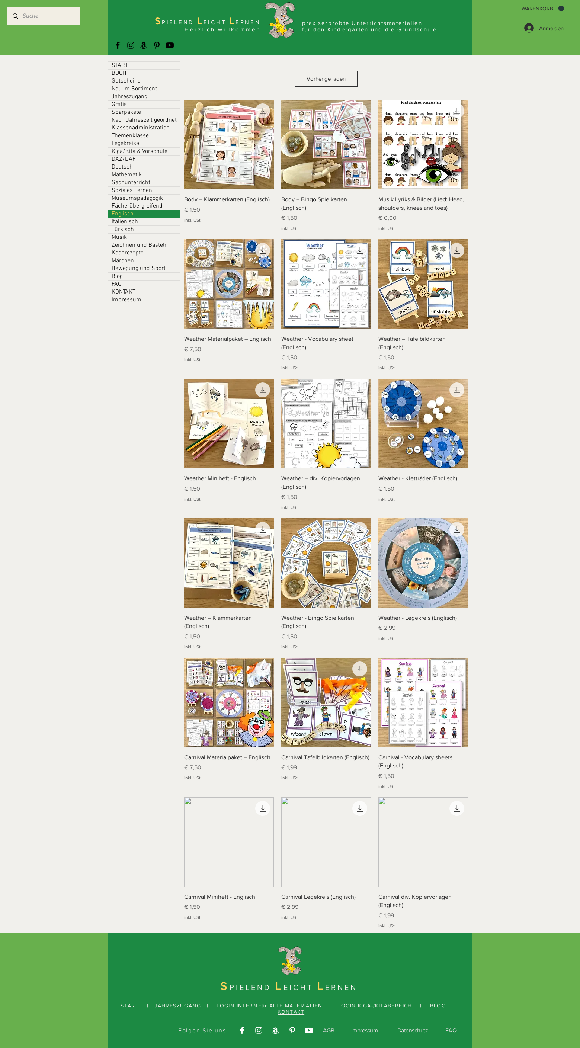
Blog (117, 276)
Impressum (126, 300)
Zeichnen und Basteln (140, 245)
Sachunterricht (131, 182)
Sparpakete (126, 112)
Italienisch (125, 221)
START (120, 65)
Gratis (119, 104)
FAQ (117, 284)
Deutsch (122, 167)
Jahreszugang (129, 96)
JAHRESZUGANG (177, 1006)
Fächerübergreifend (137, 206)
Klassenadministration (141, 128)
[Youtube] (169, 45)
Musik (119, 237)
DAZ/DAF (124, 159)
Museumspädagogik (137, 198)
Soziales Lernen (132, 190)
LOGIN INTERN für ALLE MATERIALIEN (269, 1006)
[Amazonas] (143, 45)
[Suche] (43, 16)
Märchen (123, 261)
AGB (328, 1030)
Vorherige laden (326, 79)
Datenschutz (412, 1030)
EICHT (300, 987)
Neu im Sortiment (134, 89)
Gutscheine (126, 81)
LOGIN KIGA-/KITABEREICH (376, 1006)
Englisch (123, 214)
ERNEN (341, 987)
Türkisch (123, 229)
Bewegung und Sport (139, 268)
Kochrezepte (128, 253)
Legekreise (125, 143)
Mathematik (127, 175)
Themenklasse (130, 136)
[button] (543, 9)
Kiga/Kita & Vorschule (139, 151)
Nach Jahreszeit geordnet (144, 120)
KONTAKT (123, 292)
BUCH (119, 73)
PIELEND (252, 987)
